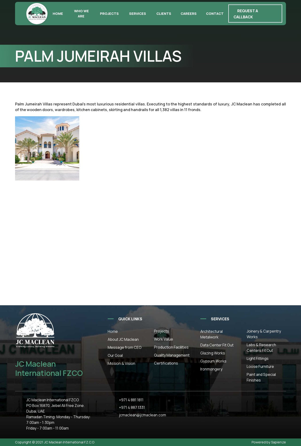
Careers (189, 13)
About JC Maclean (123, 339)
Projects (109, 13)
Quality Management (172, 355)
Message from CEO (125, 347)
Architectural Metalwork (211, 334)
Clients (163, 13)
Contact (215, 13)
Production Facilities (171, 347)
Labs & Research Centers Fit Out (261, 347)
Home (58, 13)
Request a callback (246, 14)
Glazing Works (212, 353)
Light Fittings (258, 358)
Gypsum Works (213, 361)
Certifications (166, 363)
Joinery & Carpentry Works (264, 334)
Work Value (163, 339)
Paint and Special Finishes (261, 377)
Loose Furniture (260, 366)
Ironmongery (211, 369)
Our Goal (115, 355)
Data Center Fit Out (217, 345)
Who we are (81, 13)
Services (137, 13)
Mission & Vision (121, 363)
